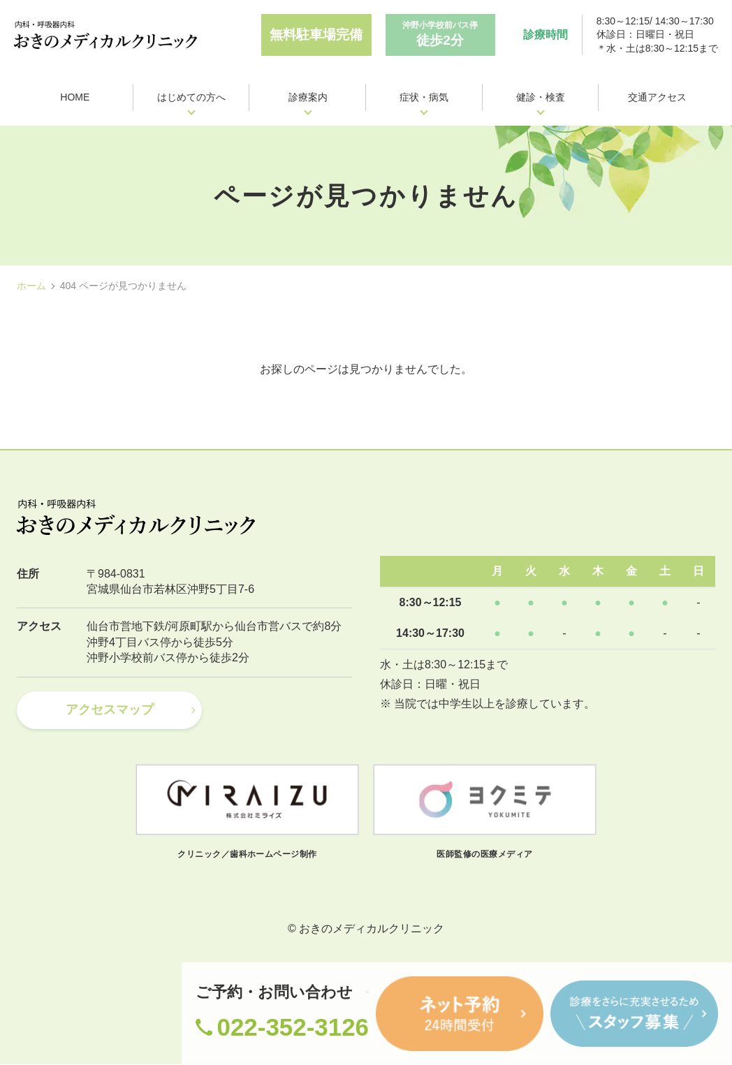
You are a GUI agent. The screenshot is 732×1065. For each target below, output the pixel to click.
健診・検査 (540, 97)
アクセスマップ (110, 710)
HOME (74, 97)
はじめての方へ (191, 97)
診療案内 (308, 97)
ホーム (31, 285)
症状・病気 (424, 97)
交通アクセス (657, 97)
